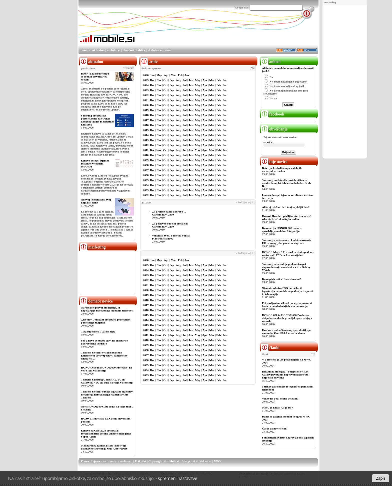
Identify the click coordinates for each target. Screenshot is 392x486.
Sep (172, 80)
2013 (145, 140)
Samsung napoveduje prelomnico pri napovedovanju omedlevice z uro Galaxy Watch (286, 267)
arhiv (131, 68)
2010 (145, 155)
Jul (185, 80)
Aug (178, 80)
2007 (145, 170)
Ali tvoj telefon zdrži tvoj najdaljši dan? (96, 201)
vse (252, 68)
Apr (166, 75)
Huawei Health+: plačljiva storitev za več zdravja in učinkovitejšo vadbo (286, 217)
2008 (145, 165)
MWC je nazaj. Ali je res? (277, 407)
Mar (173, 75)
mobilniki (113, 50)
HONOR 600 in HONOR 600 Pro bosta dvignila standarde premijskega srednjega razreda (287, 318)
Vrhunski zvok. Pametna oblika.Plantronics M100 (171, 237)
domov (85, 50)
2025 (145, 80)
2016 (145, 125)
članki (270, 348)
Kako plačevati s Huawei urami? (281, 279)
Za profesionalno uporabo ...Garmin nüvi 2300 (169, 213)
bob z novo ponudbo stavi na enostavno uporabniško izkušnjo (104, 342)
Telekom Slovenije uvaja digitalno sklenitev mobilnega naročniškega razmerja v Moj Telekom (107, 394)
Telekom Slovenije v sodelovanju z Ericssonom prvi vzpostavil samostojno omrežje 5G (104, 355)
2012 (145, 145)
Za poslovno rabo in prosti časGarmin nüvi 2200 (170, 225)
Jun (152, 75)
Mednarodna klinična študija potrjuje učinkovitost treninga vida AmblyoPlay (104, 447)
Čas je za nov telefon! (275, 428)
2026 (145, 75)
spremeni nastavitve (177, 478)
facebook (272, 114)
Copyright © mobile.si (163, 461)
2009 (145, 160)
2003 (145, 190)
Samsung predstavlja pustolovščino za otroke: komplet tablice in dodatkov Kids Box (97, 120)
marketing (330, 2)
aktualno (98, 50)
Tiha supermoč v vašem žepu (98, 331)
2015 (145, 130)
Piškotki (140, 461)
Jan (186, 75)
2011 (145, 150)
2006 (145, 175)
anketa (270, 62)
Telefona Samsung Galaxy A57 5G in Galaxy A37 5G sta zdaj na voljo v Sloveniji (106, 381)
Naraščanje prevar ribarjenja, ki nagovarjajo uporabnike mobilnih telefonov (107, 309)
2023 (145, 90)
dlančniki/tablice (134, 50)
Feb (180, 75)
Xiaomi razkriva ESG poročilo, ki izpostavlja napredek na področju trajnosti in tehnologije (287, 291)
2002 (145, 195)
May (159, 75)
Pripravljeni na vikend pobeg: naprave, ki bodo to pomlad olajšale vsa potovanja (287, 305)
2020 (145, 105)
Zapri (380, 478)
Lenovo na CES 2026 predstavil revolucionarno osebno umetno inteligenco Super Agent (106, 433)
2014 (145, 135)
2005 (145, 180)
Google (239, 7)
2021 (145, 100)
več (125, 68)
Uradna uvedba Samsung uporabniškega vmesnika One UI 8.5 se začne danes (286, 331)
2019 (145, 110)
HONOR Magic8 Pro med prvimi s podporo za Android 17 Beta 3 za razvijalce (288, 253)
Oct (165, 80)
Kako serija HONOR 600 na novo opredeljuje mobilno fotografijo (282, 229)
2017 (145, 120)
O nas (85, 461)
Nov (158, 80)
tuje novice (274, 162)
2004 (145, 185)
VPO (217, 461)
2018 (145, 115)
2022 (145, 95)
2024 (145, 85)
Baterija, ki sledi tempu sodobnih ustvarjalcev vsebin (95, 76)
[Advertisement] (345, 82)
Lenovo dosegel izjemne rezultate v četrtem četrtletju (95, 163)
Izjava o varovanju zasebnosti (111, 461)
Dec (152, 80)
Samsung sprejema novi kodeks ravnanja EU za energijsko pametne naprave (286, 241)
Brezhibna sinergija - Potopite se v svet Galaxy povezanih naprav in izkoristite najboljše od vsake (285, 374)
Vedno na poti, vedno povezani (280, 398)
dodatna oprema (159, 50)
